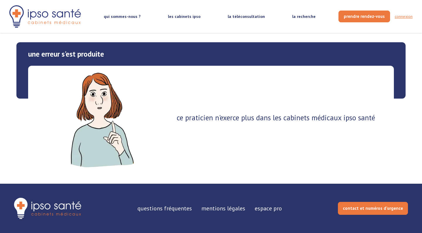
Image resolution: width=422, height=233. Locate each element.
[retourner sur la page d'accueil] (47, 208)
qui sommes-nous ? (122, 16)
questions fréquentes (164, 208)
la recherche (304, 16)
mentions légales (223, 208)
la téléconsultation (246, 16)
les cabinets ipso (184, 16)
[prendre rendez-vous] (364, 16)
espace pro (268, 208)
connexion (404, 16)
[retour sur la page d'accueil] (45, 16)
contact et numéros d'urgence (373, 208)
